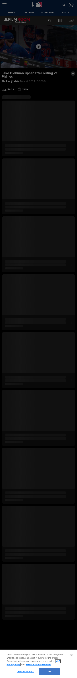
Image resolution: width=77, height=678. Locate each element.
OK (49, 671)
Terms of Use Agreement (38, 664)
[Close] (71, 655)
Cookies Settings (25, 671)
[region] (38, 664)
